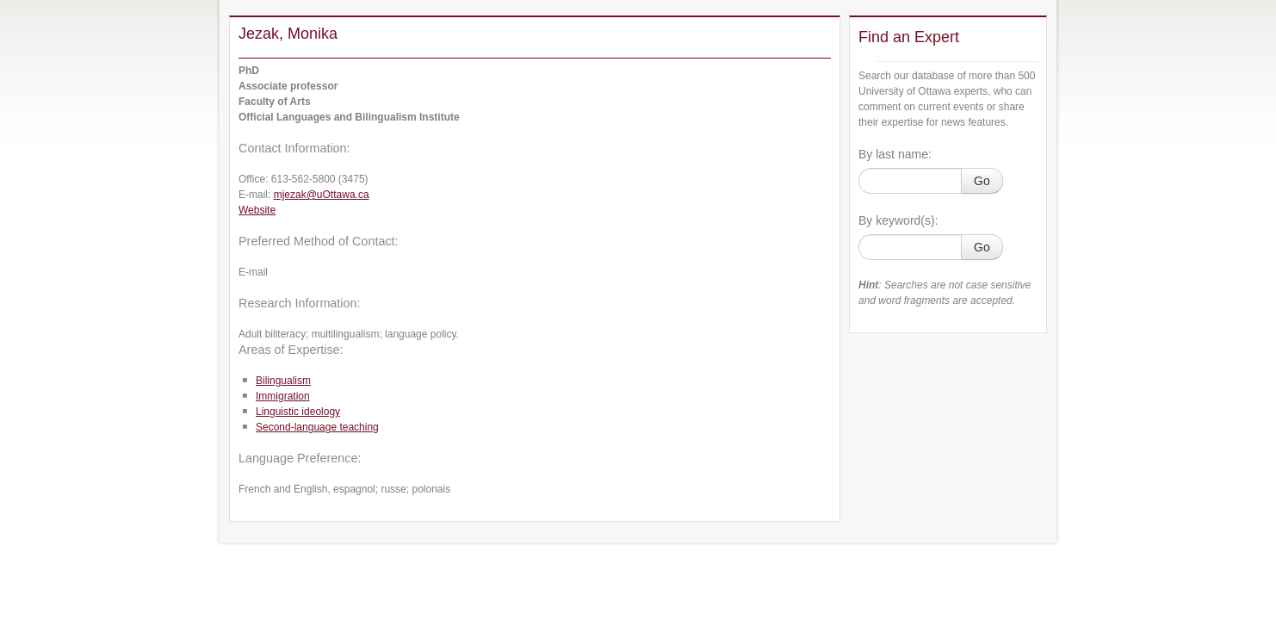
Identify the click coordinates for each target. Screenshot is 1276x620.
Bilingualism (283, 381)
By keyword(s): (898, 220)
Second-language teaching (317, 427)
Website (257, 210)
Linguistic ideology (298, 412)
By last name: (895, 154)
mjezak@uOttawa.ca (321, 195)
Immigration (283, 396)
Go (982, 181)
